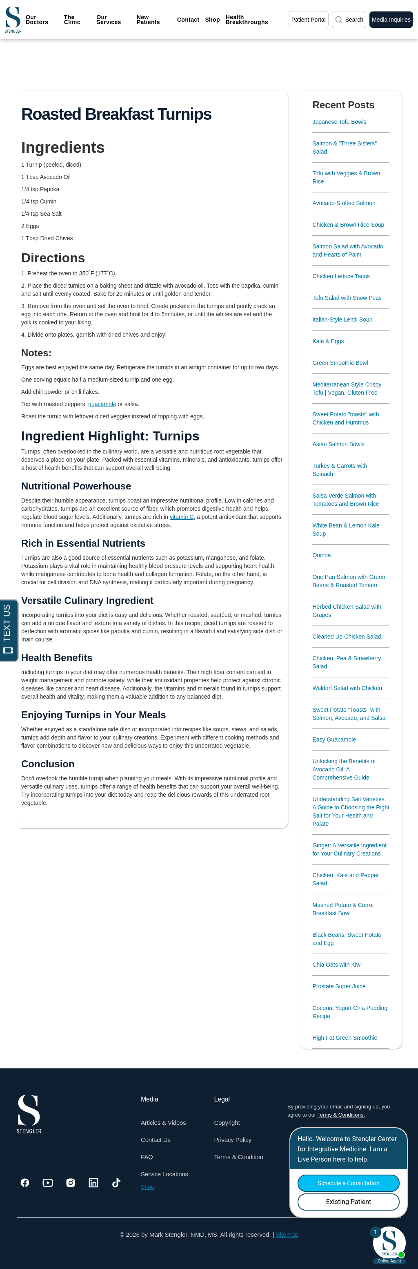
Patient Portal (308, 19)
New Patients (148, 19)
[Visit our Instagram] (70, 1183)
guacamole (102, 404)
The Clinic (72, 19)
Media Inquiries (391, 19)
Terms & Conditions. (341, 1115)
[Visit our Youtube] (48, 1183)
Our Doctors (37, 19)
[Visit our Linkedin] (93, 1183)
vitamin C (181, 517)
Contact (188, 19)
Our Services (108, 19)
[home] (13, 20)
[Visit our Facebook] (25, 1183)
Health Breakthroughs (247, 19)
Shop (212, 19)
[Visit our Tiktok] (116, 1183)
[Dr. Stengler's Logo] (29, 1114)
